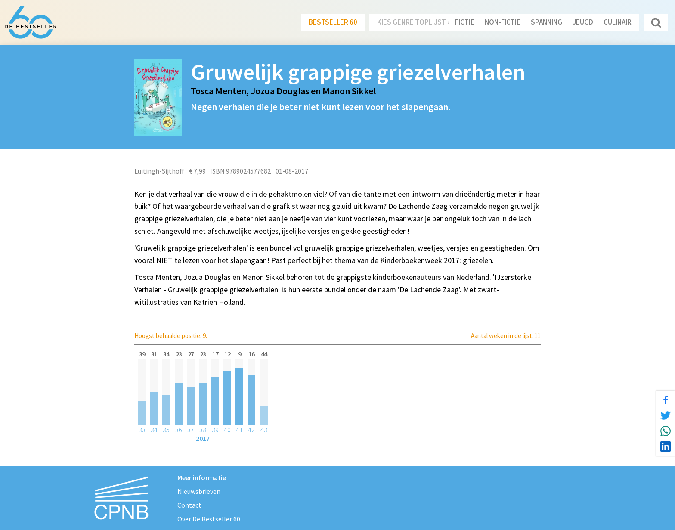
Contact (189, 505)
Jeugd (583, 22)
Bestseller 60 (333, 22)
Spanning (546, 22)
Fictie (464, 22)
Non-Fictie (502, 22)
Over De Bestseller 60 (208, 519)
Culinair (618, 22)
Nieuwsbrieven (198, 491)
